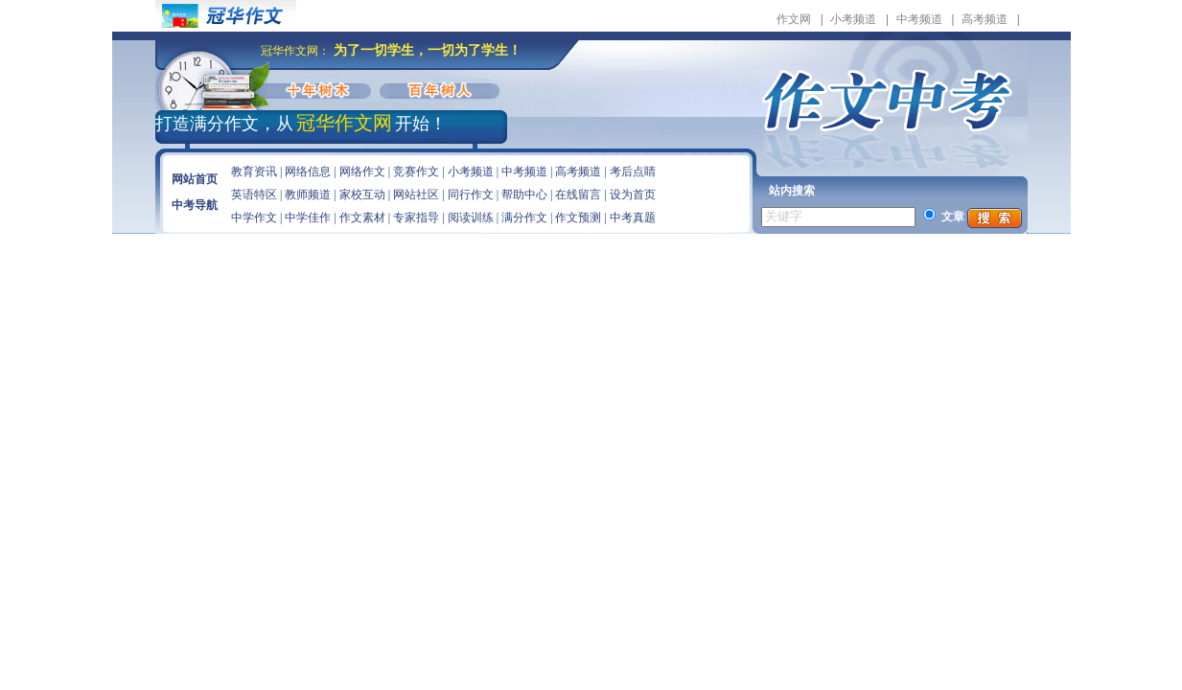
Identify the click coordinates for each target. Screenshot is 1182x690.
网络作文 (362, 171)
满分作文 (524, 217)
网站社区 (416, 194)
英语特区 (254, 194)
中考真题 (633, 217)
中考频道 (919, 19)
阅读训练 (471, 217)
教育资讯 (254, 171)
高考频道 (985, 19)
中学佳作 (308, 217)
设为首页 (633, 194)
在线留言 (578, 194)
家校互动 (362, 194)
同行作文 (471, 194)
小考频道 (853, 19)
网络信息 (308, 171)
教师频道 (308, 194)
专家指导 (416, 217)
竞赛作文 (416, 171)
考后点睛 (633, 171)
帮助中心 (524, 194)
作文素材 (362, 217)
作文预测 (578, 217)
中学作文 (254, 217)
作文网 (793, 19)
